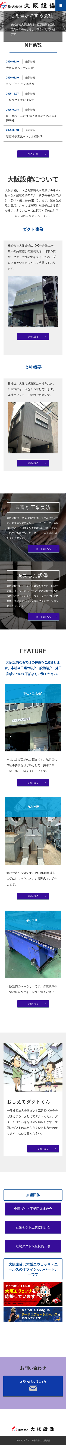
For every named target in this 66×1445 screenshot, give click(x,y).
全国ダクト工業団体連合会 (33, 1209)
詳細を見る (33, 336)
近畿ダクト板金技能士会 (33, 1246)
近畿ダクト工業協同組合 (33, 1227)
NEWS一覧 (33, 154)
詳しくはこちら (43, 549)
